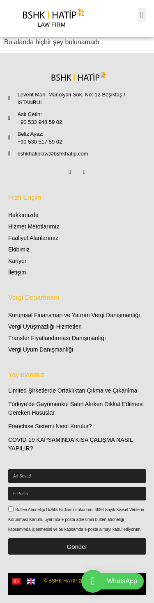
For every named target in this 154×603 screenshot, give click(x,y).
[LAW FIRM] (51, 18)
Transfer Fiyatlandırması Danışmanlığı (57, 338)
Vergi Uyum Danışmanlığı (41, 349)
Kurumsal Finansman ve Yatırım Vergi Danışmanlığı (74, 315)
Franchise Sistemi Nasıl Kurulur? (50, 426)
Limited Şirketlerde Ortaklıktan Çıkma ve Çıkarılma (72, 390)
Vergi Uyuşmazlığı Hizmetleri (45, 326)
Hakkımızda (23, 215)
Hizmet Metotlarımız (33, 226)
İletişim (17, 272)
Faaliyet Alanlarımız (33, 238)
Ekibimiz (19, 249)
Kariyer (17, 261)
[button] (142, 15)
